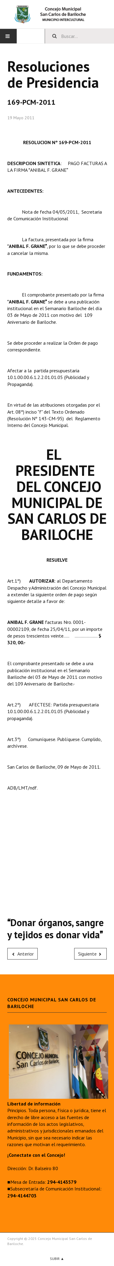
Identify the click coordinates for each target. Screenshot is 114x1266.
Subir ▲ (57, 1258)
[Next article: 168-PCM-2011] (90, 954)
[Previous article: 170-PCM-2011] (22, 954)
